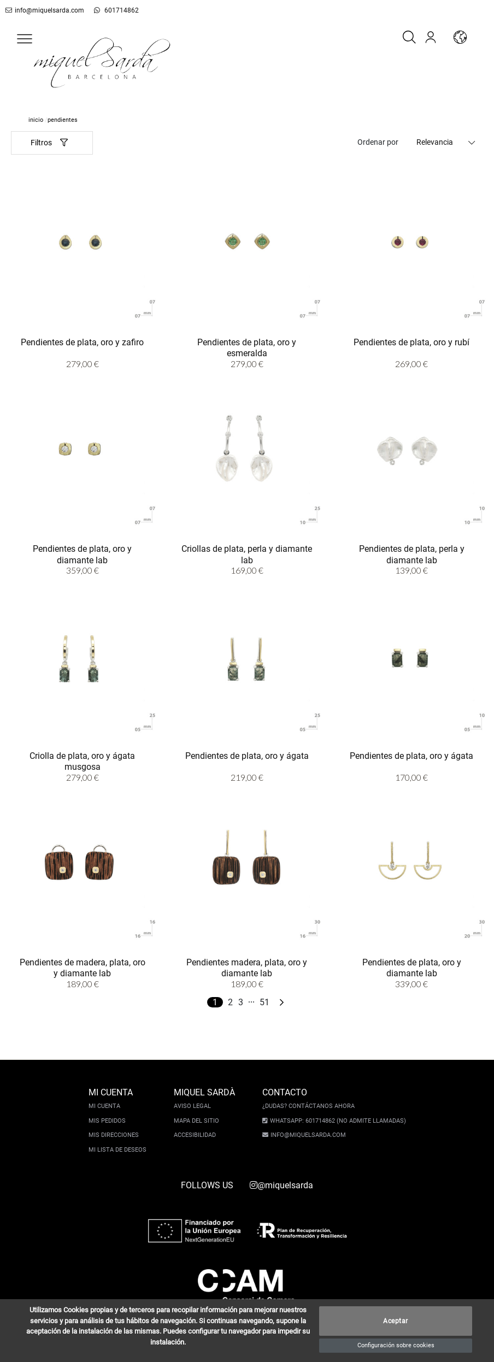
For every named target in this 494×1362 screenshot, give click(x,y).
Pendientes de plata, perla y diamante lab (411, 554)
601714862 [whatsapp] (107, 10)
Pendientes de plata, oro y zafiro (82, 342)
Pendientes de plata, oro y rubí (411, 342)
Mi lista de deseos (120, 1149)
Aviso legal (195, 1106)
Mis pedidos (109, 1120)
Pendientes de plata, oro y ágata (247, 756)
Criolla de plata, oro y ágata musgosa (82, 761)
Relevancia (434, 142)
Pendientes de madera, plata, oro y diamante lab (82, 967)
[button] (24, 39)
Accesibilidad (198, 1135)
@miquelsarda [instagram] (281, 1185)
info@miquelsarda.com (43, 10)
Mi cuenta (107, 1106)
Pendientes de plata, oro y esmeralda (246, 347)
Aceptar (395, 1321)
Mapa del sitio (199, 1120)
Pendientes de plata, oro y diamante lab (82, 554)
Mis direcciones (116, 1135)
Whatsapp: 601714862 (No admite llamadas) (335, 1120)
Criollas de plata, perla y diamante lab (246, 554)
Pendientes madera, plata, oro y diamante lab (246, 967)
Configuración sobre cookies (395, 1345)
